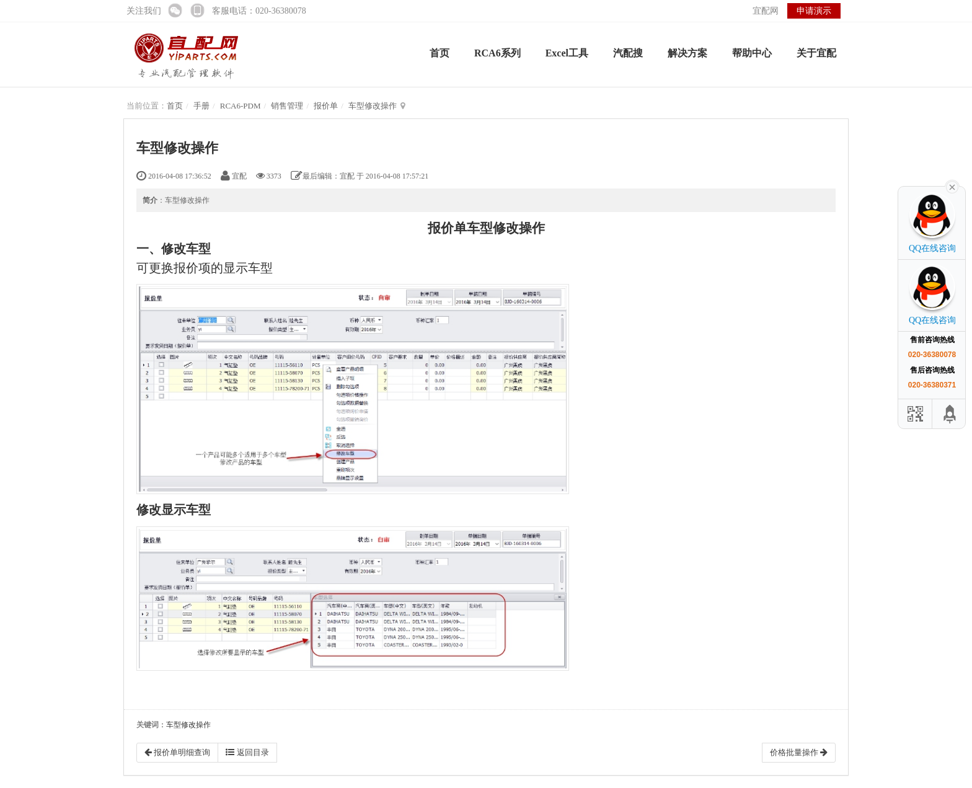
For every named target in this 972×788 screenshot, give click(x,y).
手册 (201, 105)
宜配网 (766, 10)
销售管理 (287, 105)
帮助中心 (752, 53)
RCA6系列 (497, 53)
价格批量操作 (799, 752)
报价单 (326, 105)
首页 (439, 53)
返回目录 (247, 752)
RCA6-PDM (240, 105)
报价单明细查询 (177, 752)
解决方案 (687, 53)
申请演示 (814, 10)
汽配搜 (628, 53)
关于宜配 (816, 53)
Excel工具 (567, 53)
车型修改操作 (372, 105)
